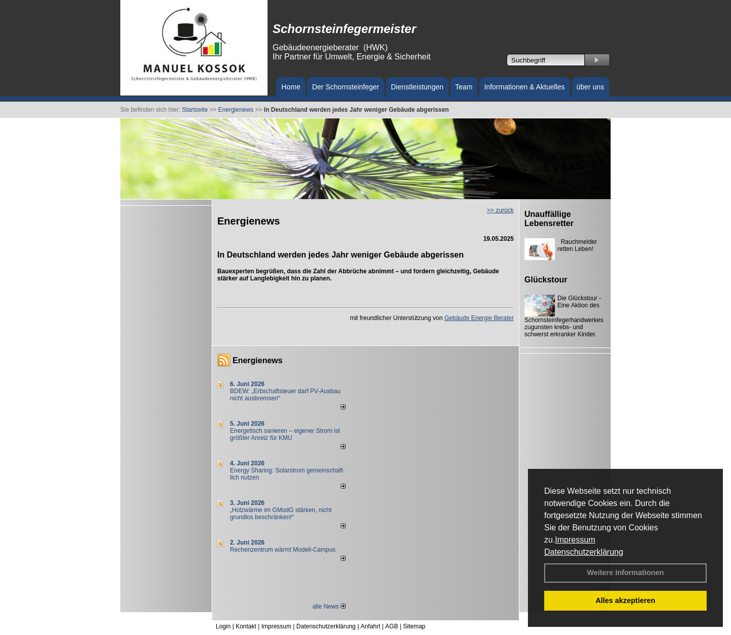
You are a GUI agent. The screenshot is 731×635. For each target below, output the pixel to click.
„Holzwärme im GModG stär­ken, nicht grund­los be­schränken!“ (280, 513)
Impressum (575, 539)
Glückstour (545, 279)
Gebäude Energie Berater (479, 318)
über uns (590, 87)
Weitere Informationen (625, 572)
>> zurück (500, 210)
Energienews (257, 360)
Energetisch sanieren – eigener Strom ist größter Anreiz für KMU (285, 434)
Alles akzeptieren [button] (625, 600)
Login (223, 626)
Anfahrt (370, 626)
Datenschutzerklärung (583, 552)
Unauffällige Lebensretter (549, 219)
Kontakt (246, 626)
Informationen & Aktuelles (524, 87)
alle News (328, 606)
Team (464, 87)
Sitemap (414, 626)
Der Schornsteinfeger (345, 87)
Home (290, 87)
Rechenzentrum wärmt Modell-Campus (283, 549)
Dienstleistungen (417, 87)
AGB (391, 626)
